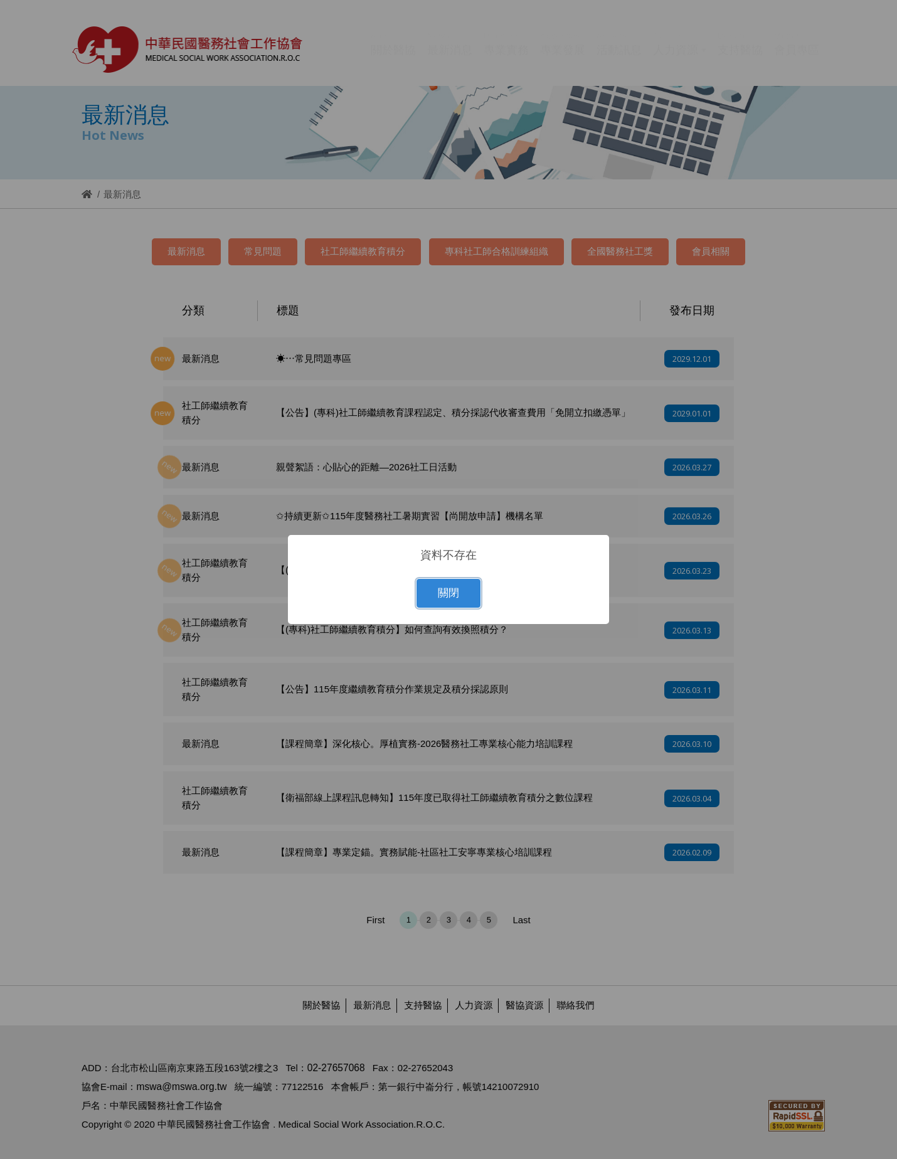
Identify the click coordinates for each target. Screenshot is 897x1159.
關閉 (448, 593)
